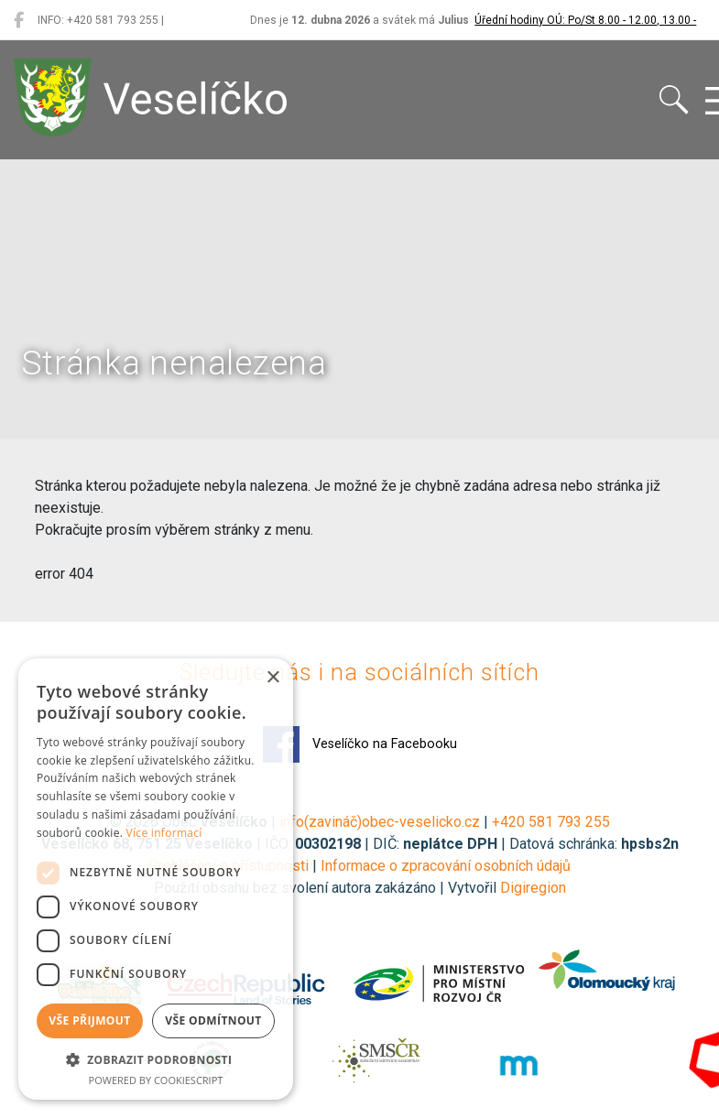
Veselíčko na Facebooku (360, 744)
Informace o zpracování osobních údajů (446, 865)
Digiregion (533, 887)
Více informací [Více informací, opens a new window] (164, 833)
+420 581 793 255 (551, 821)
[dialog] (155, 879)
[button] (156, 1059)
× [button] (272, 678)
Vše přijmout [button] (89, 1020)
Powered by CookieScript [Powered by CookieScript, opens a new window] (156, 1080)
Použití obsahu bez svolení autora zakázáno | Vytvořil (327, 887)
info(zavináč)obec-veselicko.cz (379, 821)
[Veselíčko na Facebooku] (19, 20)
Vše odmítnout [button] (213, 1020)
